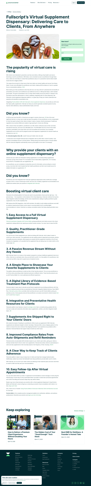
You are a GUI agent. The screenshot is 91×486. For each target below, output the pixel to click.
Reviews (44, 477)
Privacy (59, 464)
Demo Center (76, 456)
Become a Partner (45, 475)
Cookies (59, 468)
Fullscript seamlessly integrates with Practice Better (19, 221)
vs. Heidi (74, 469)
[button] (33, 2)
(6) (32, 161)
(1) (22, 87)
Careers (59, 457)
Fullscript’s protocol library (15, 291)
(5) (49, 159)
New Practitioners (45, 459)
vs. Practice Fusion (76, 467)
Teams (43, 455)
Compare (75, 459)
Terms (59, 470)
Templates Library (45, 470)
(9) (10, 310)
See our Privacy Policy (21, 480)
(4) (16, 133)
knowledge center (31, 307)
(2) (24, 87)
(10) (51, 344)
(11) (52, 344)
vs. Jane (74, 465)
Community (44, 473)
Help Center (44, 472)
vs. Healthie (75, 463)
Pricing (50, 2)
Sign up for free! (13, 386)
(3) (45, 117)
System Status (60, 462)
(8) (13, 243)
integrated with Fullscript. (33, 183)
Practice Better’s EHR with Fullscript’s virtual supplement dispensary (28, 102)
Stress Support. (16, 294)
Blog (43, 466)
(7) (25, 168)
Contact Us (60, 459)
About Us (59, 455)
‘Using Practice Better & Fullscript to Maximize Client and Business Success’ (39, 388)
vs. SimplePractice (76, 461)
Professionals (45, 457)
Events (43, 468)
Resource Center (45, 464)
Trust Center (60, 466)
